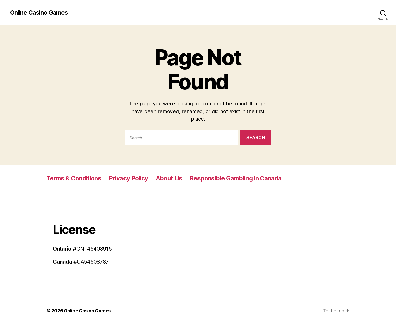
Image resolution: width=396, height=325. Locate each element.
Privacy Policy (128, 178)
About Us (169, 178)
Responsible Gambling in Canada (235, 178)
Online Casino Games (39, 13)
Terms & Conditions (73, 178)
